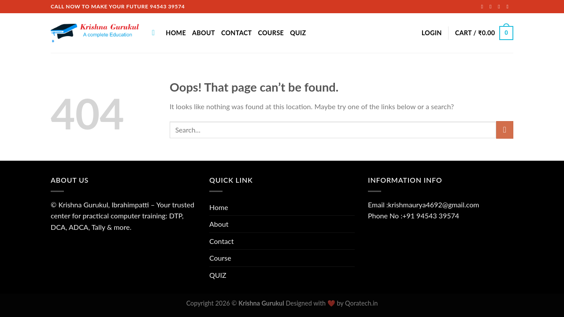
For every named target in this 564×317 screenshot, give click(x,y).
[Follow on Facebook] (483, 7)
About (203, 33)
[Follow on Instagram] (492, 7)
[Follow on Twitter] (500, 7)
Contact (236, 33)
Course (271, 33)
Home (176, 33)
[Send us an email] (509, 7)
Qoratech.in (361, 303)
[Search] (156, 33)
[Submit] (504, 129)
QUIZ (298, 33)
